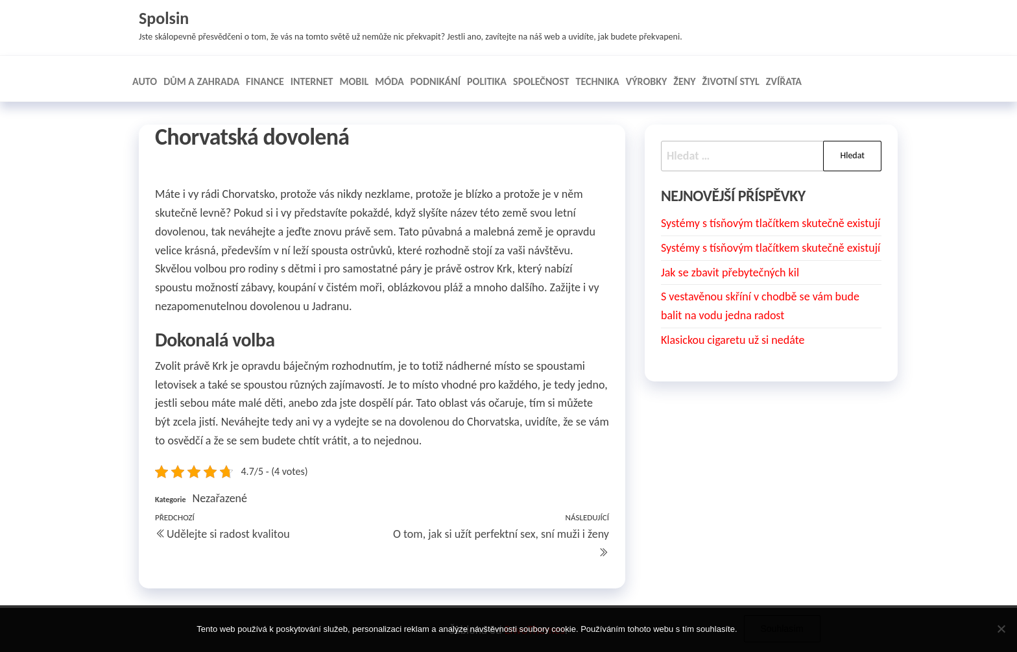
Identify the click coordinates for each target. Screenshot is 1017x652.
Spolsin (164, 18)
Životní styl (731, 81)
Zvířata (784, 81)
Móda (389, 81)
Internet (312, 81)
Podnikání (436, 81)
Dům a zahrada (201, 81)
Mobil (354, 81)
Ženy (684, 81)
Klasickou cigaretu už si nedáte (732, 340)
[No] (1000, 628)
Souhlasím (782, 628)
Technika (597, 81)
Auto (144, 81)
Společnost (541, 81)
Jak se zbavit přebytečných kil (730, 272)
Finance (265, 81)
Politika (487, 81)
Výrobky (646, 81)
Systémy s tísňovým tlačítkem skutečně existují (770, 223)
